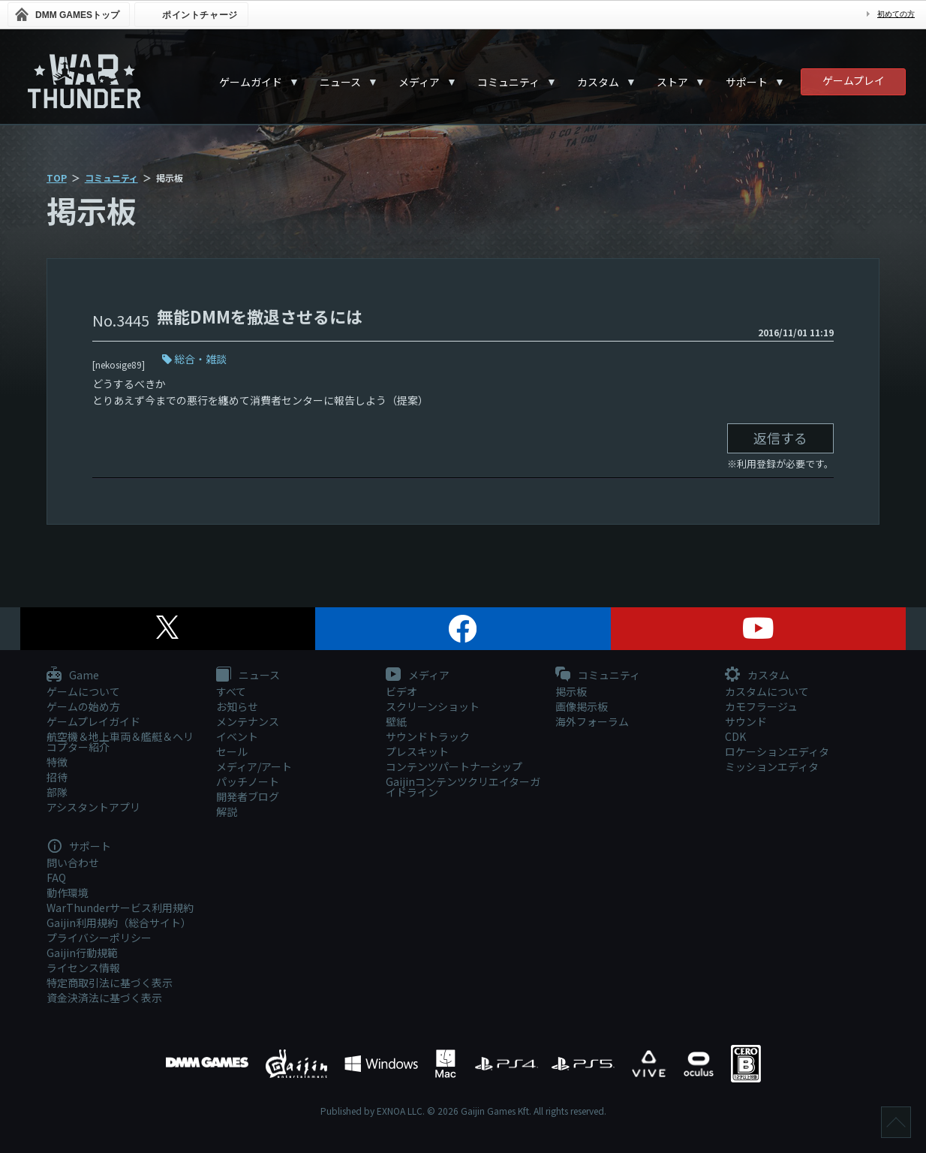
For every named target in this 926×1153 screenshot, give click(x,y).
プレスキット (417, 751)
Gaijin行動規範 (82, 952)
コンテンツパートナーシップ (454, 766)
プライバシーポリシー (99, 937)
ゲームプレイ (853, 80)
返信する (780, 437)
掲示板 (571, 691)
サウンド (746, 721)
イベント (237, 736)
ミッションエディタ (772, 766)
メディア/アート (254, 766)
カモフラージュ (761, 706)
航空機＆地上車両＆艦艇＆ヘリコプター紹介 (120, 741)
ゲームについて (83, 691)
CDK (735, 736)
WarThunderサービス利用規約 (120, 907)
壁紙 (396, 721)
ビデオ (401, 691)
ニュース (340, 81)
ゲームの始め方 (83, 706)
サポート (747, 81)
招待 (57, 777)
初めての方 (896, 14)
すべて (231, 691)
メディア (419, 81)
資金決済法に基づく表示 (104, 997)
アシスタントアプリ (93, 807)
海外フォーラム (592, 721)
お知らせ (237, 706)
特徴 (57, 762)
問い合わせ (73, 862)
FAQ (56, 877)
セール (232, 751)
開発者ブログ (247, 796)
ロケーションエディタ (777, 751)
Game (73, 676)
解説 (226, 811)
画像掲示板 (581, 706)
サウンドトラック (428, 736)
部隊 (57, 792)
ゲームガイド (250, 81)
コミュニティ (508, 81)
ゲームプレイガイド (93, 721)
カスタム (598, 81)
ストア (672, 81)
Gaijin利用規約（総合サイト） (119, 922)
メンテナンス (247, 721)
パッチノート (247, 781)
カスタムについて (767, 691)
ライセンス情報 (83, 967)
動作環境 (68, 892)
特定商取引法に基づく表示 (110, 982)
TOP (57, 177)
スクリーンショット (433, 706)
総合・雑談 (200, 358)
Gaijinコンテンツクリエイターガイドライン (463, 786)
